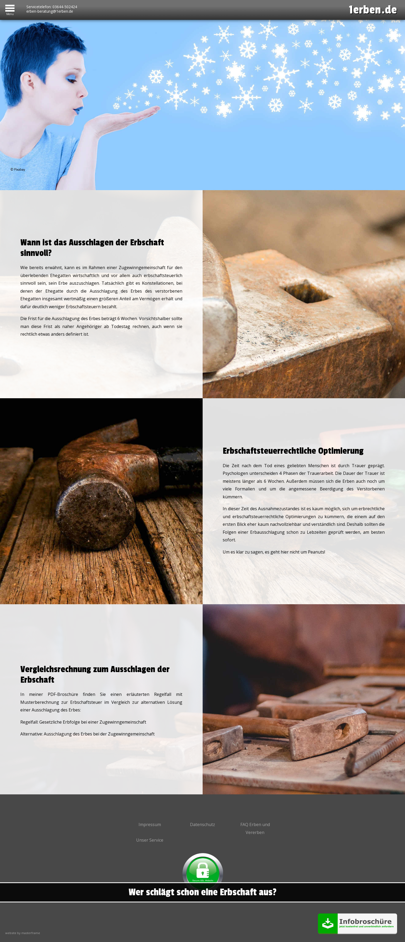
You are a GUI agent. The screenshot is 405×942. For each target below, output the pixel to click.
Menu (10, 13)
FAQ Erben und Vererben (255, 828)
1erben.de (373, 10)
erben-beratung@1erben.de (49, 11)
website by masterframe (22, 933)
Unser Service (149, 840)
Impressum (150, 824)
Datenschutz (202, 824)
